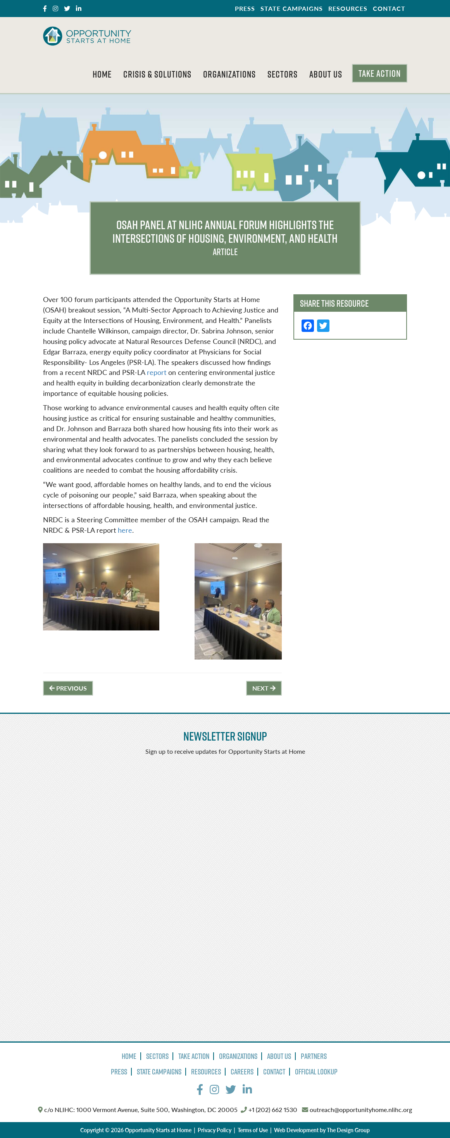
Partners (314, 1056)
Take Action (380, 73)
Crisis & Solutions (157, 74)
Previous (68, 688)
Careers (242, 1071)
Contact (389, 8)
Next (264, 688)
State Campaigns (291, 8)
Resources (347, 8)
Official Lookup (316, 1071)
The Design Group (348, 1130)
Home (102, 74)
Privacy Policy (214, 1130)
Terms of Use (253, 1130)
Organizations (229, 74)
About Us (325, 74)
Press (245, 8)
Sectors (282, 74)
